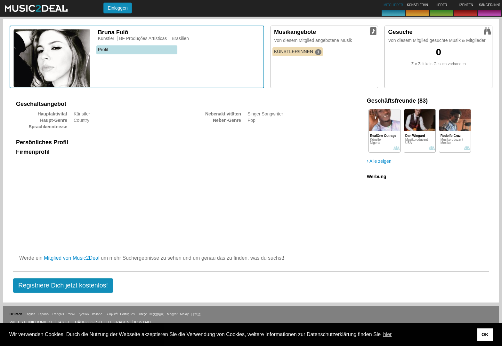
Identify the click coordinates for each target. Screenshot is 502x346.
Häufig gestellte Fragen (102, 322)
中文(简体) (157, 314)
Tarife (64, 322)
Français (58, 314)
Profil (103, 49)
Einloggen (117, 8)
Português (127, 314)
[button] (63, 285)
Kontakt (143, 322)
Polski (71, 314)
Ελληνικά (111, 314)
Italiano (97, 314)
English (30, 314)
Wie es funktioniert (31, 322)
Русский (83, 314)
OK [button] (485, 334)
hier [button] (387, 334)
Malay (184, 314)
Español (43, 314)
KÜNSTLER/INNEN (297, 52)
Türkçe (142, 314)
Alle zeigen (379, 161)
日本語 (196, 314)
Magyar (172, 314)
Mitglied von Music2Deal (71, 258)
